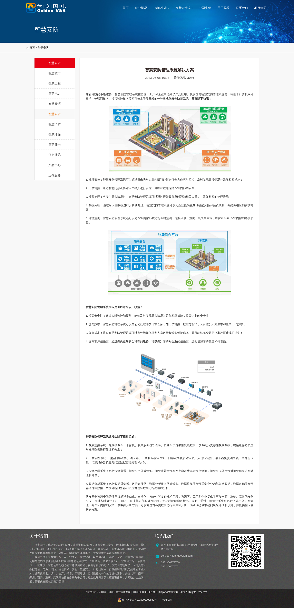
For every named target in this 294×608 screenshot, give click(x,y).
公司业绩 (205, 8)
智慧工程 (54, 83)
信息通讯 (54, 154)
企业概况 (142, 8)
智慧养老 (54, 144)
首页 (125, 8)
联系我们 (242, 8)
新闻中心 (162, 8)
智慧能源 (54, 103)
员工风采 (223, 8)
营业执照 (167, 599)
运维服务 (54, 175)
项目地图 (260, 8)
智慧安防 (43, 47)
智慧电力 (54, 93)
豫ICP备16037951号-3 (145, 592)
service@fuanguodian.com (177, 555)
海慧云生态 (184, 8)
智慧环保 (54, 134)
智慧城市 (54, 73)
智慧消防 (54, 124)
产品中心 (54, 165)
